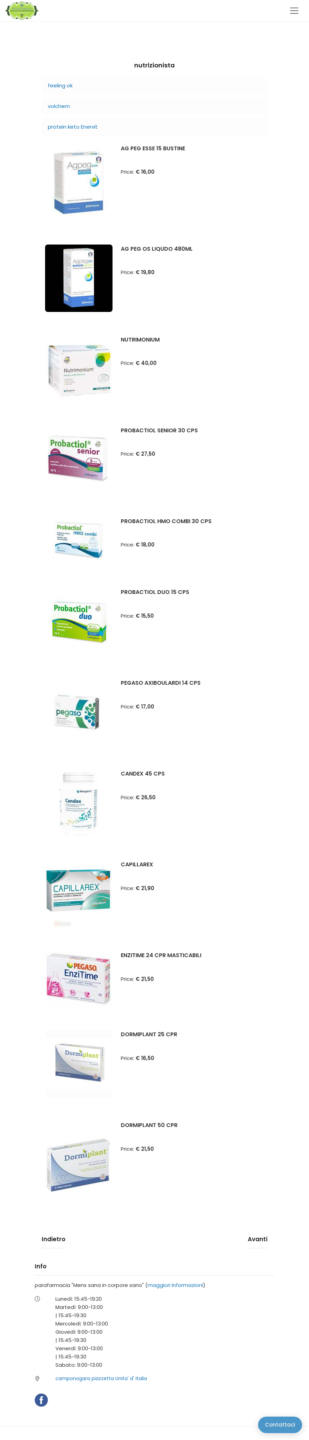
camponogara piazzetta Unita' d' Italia (101, 1378)
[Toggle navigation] (294, 10)
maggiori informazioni (175, 1285)
